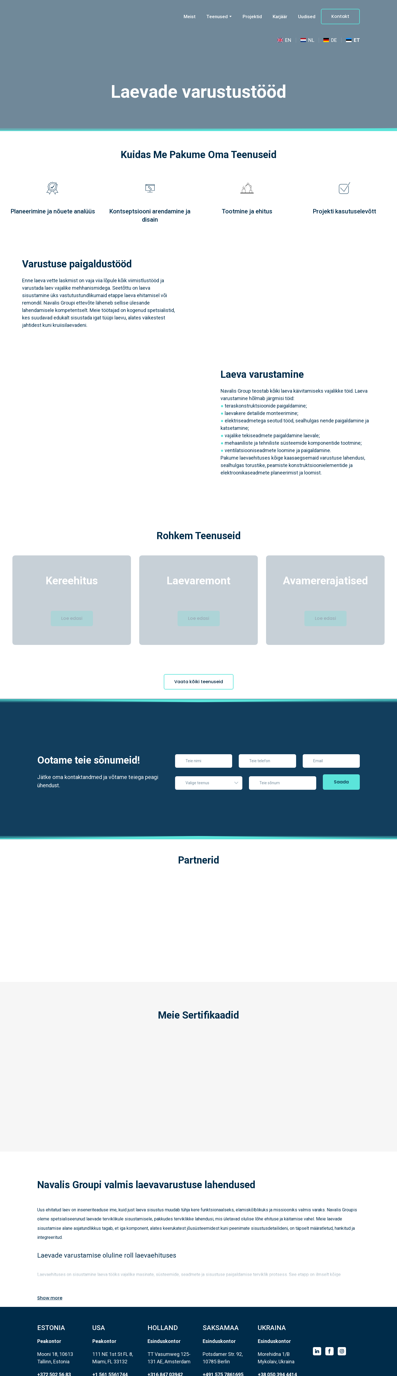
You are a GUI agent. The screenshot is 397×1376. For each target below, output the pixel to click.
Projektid (252, 16)
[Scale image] (66, 897)
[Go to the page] (65, 16)
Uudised (306, 16)
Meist (189, 16)
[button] (340, 16)
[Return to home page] (331, 1311)
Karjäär (280, 16)
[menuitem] (284, 40)
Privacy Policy (240, 1369)
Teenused (217, 16)
